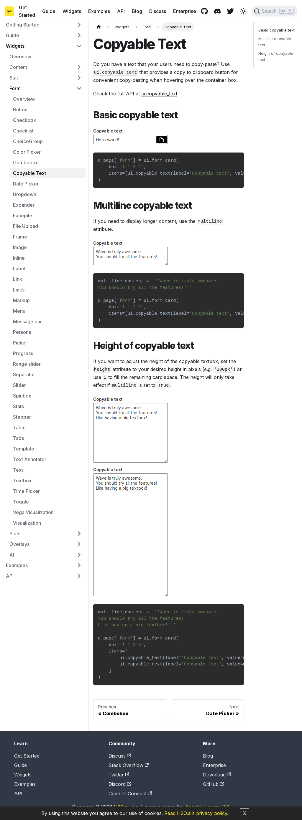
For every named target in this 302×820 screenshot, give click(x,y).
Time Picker (26, 491)
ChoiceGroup (28, 141)
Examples (99, 11)
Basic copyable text (276, 30)
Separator (24, 374)
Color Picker (27, 152)
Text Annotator (29, 459)
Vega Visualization (33, 512)
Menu (19, 311)
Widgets (72, 11)
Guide (48, 11)
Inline (19, 258)
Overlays (19, 544)
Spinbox (22, 396)
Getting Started (23, 25)
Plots (14, 533)
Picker (20, 343)
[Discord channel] (217, 11)
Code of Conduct (130, 793)
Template (23, 449)
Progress (23, 353)
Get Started (27, 11)
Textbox (22, 480)
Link (17, 279)
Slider (19, 385)
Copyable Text (29, 173)
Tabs (18, 438)
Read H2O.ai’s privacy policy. (196, 813)
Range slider (27, 364)
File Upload (25, 226)
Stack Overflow (129, 765)
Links (18, 290)
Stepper (22, 417)
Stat (13, 78)
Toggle (21, 502)
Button (20, 109)
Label (19, 268)
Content (18, 67)
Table (19, 427)
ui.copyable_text (159, 94)
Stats (18, 406)
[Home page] (98, 27)
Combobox (25, 162)
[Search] (274, 11)
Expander (24, 205)
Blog (137, 11)
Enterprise (184, 11)
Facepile (22, 215)
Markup (21, 300)
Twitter (119, 775)
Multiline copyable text (274, 42)
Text (18, 470)
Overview (20, 56)
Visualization (27, 523)
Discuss (157, 11)
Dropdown (24, 194)
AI (11, 555)
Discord (120, 784)
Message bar (27, 321)
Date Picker (26, 184)
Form (15, 88)
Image (20, 247)
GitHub (213, 784)
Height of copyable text (275, 56)
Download (217, 775)
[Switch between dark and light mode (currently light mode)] (243, 11)
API (121, 11)
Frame (20, 237)
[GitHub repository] (204, 11)
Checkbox (24, 120)
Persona (22, 332)
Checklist (23, 131)
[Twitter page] (230, 11)
